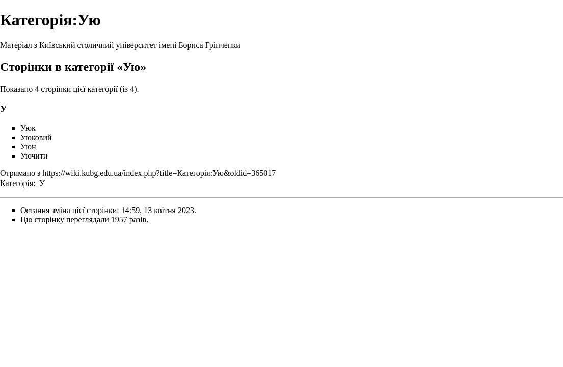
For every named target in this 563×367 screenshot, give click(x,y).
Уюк (28, 128)
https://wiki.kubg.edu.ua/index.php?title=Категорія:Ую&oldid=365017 (159, 173)
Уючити (33, 155)
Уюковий (36, 137)
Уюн (28, 146)
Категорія (16, 183)
